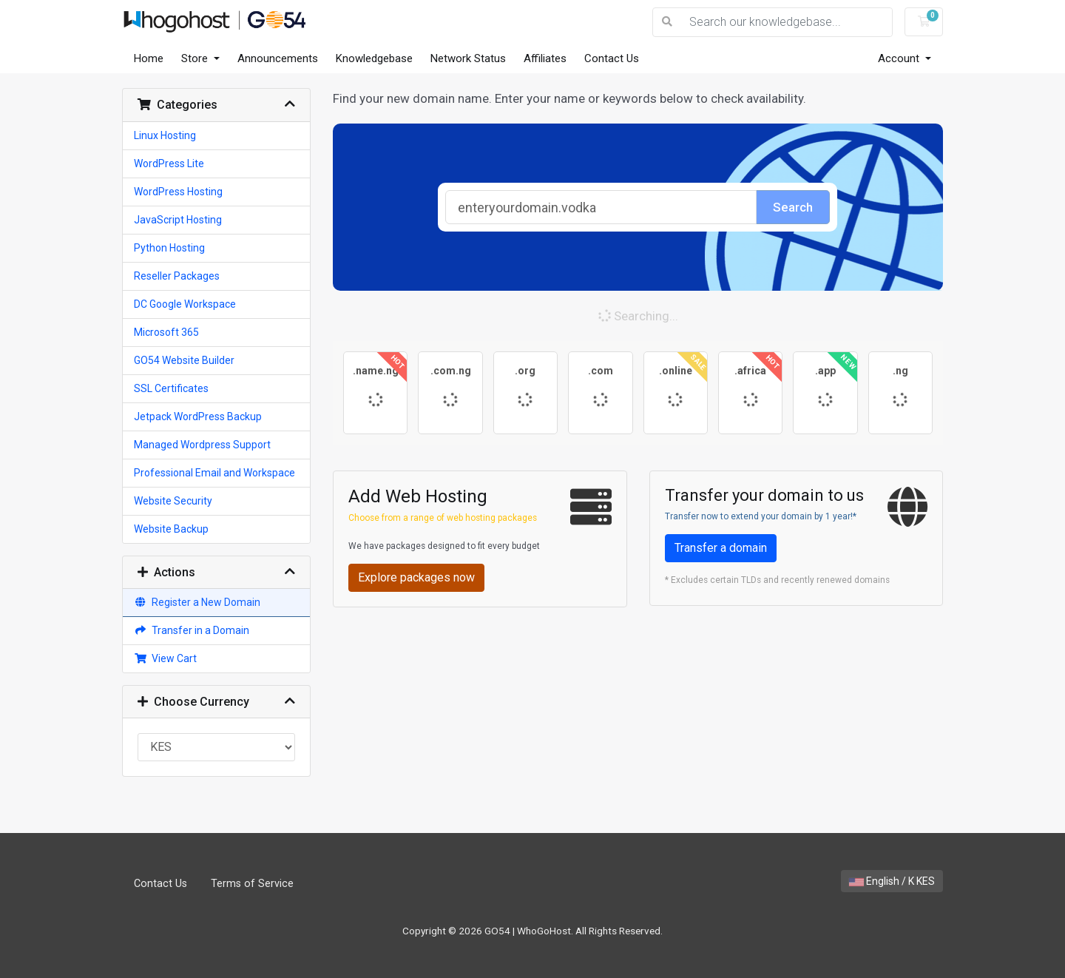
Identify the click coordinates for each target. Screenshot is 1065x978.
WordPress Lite (169, 163)
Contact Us (611, 58)
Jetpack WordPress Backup (198, 416)
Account (900, 58)
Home (148, 58)
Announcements (277, 58)
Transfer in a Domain (191, 630)
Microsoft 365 (166, 332)
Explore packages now (416, 577)
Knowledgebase (374, 58)
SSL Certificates (171, 388)
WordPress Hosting (178, 192)
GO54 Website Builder (184, 360)
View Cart (165, 658)
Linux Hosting (165, 135)
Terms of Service (252, 883)
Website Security (173, 501)
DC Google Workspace (185, 304)
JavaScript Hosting (178, 220)
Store (196, 58)
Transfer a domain (720, 548)
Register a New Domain (197, 602)
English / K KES (892, 881)
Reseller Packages (177, 276)
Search (793, 207)
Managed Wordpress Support (202, 445)
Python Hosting (169, 248)
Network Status (468, 58)
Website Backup (171, 529)
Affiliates (545, 58)
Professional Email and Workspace (214, 473)
